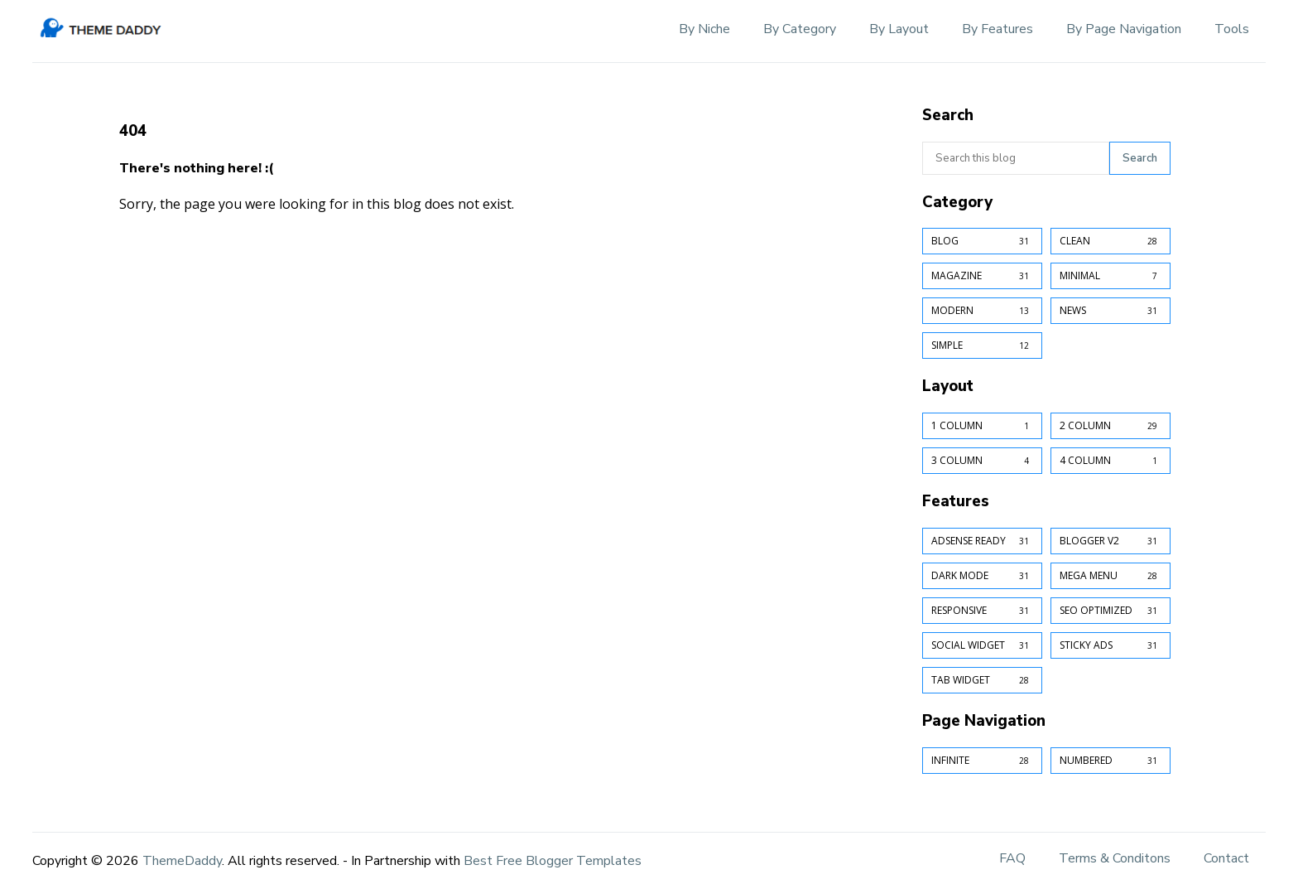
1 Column (982, 426)
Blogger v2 (1110, 541)
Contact (1226, 858)
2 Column (1110, 426)
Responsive (982, 610)
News (1110, 310)
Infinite (982, 760)
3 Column (982, 460)
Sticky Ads (1110, 645)
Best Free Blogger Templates (553, 861)
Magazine (982, 276)
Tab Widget (982, 680)
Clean (1110, 241)
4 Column (1110, 460)
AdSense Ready (982, 541)
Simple (982, 345)
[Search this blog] (1015, 158)
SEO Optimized (1110, 610)
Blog (982, 241)
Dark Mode (982, 576)
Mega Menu (1110, 576)
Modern (982, 310)
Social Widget (982, 645)
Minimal (1110, 276)
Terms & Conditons (1115, 858)
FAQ (1012, 858)
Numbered (1110, 760)
